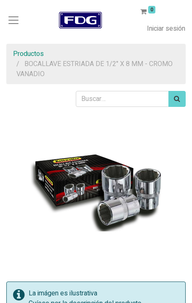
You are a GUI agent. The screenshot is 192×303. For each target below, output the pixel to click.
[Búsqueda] (177, 99)
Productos (28, 54)
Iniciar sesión (166, 29)
